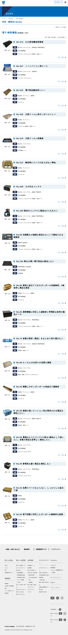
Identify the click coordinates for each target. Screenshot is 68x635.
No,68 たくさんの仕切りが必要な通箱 (33, 363)
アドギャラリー (56, 549)
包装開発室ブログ (41, 549)
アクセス (29, 591)
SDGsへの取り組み (43, 572)
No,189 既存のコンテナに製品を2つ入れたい (37, 211)
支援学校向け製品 (21, 577)
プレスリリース (31, 589)
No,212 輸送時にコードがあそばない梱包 (36, 162)
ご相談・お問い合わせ (12, 549)
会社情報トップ (31, 565)
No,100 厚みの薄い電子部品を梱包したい (35, 261)
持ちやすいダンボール (21, 589)
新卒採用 (53, 567)
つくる (6, 567)
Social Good (54, 560)
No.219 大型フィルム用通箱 (29, 138)
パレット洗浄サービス (9, 590)
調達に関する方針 (43, 591)
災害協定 (31, 582)
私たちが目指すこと (32, 570)
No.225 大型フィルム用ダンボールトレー (36, 114)
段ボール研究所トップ (21, 565)
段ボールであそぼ (20, 591)
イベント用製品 (20, 579)
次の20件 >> (62, 37)
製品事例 (57, 2)
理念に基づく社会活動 (32, 572)
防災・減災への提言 (32, 584)
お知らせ (53, 582)
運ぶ (6, 570)
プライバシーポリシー (55, 587)
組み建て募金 (31, 575)
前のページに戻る (61, 27)
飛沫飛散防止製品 (21, 575)
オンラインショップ (56, 577)
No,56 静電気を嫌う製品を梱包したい (33, 464)
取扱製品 (6, 583)
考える (6, 565)
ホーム (3, 18)
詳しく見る (61, 57)
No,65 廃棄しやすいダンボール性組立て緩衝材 (37, 387)
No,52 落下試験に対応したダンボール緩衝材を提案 (39, 514)
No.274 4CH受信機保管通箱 (29, 42)
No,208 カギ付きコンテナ (29, 187)
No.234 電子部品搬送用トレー (30, 90)
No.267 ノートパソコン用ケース (32, 66)
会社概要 (29, 567)
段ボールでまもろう (20, 594)
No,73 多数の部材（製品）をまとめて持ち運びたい (39, 338)
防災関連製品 (20, 572)
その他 (18, 582)
